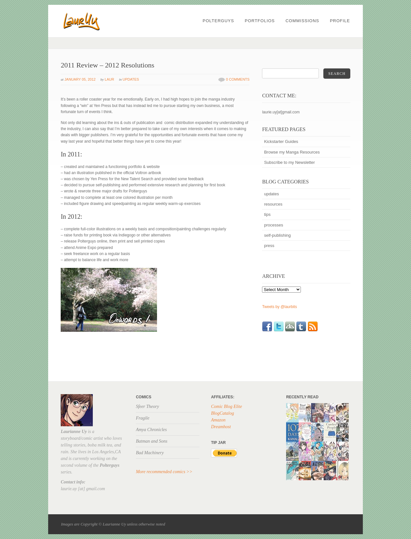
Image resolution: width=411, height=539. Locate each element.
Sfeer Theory (147, 406)
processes (273, 225)
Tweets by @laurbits (279, 307)
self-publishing (277, 235)
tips (267, 214)
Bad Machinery (150, 452)
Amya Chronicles (151, 429)
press (269, 245)
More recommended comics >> (164, 471)
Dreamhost (221, 426)
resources (273, 204)
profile (340, 20)
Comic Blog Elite (226, 406)
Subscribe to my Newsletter (289, 162)
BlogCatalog (222, 413)
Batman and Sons (151, 441)
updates (131, 79)
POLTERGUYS (218, 20)
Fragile (142, 418)
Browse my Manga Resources (291, 152)
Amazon (218, 420)
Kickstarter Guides (281, 141)
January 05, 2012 (80, 79)
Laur (109, 79)
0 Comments (237, 79)
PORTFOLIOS (260, 20)
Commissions (302, 20)
